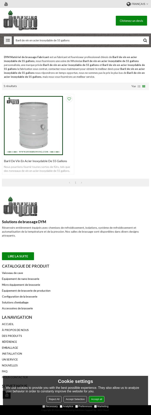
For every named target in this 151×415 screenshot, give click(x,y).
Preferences (83, 406)
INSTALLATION (12, 353)
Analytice (66, 406)
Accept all (96, 399)
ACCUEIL (8, 324)
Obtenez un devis (131, 20)
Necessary (50, 406)
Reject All (54, 399)
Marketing (101, 406)
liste (139, 86)
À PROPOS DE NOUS (15, 330)
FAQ (4, 371)
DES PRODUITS (12, 335)
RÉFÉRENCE (9, 341)
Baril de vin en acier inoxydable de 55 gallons (35, 161)
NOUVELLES (10, 365)
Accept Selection (75, 399)
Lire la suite (18, 256)
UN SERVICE (10, 359)
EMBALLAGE (10, 347)
